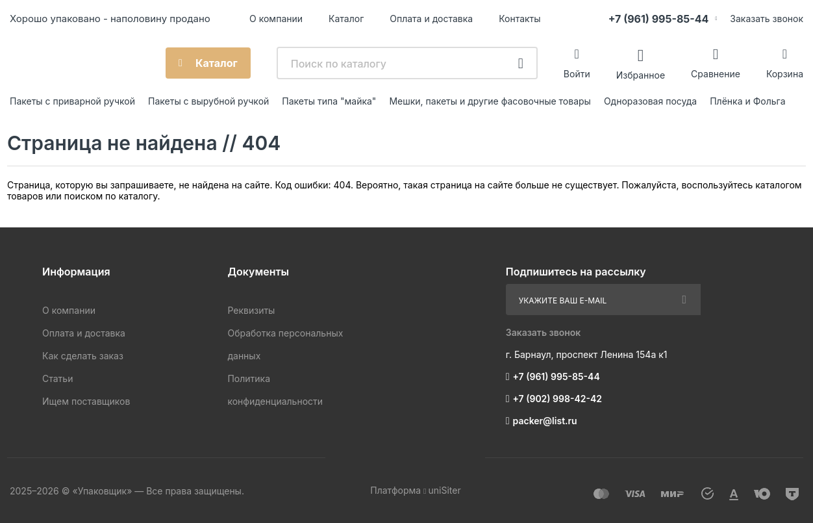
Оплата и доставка (431, 18)
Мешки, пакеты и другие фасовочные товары (490, 101)
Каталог (346, 18)
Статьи (57, 378)
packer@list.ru (545, 420)
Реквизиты (251, 310)
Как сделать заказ (82, 355)
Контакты (519, 18)
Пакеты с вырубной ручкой (208, 101)
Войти (577, 73)
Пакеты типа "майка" (329, 101)
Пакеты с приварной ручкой (72, 101)
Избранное (640, 74)
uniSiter (444, 490)
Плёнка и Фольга (747, 101)
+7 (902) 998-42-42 (558, 398)
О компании (276, 18)
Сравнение (715, 73)
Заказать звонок (766, 18)
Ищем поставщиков (86, 401)
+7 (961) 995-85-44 (658, 18)
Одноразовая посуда (650, 101)
